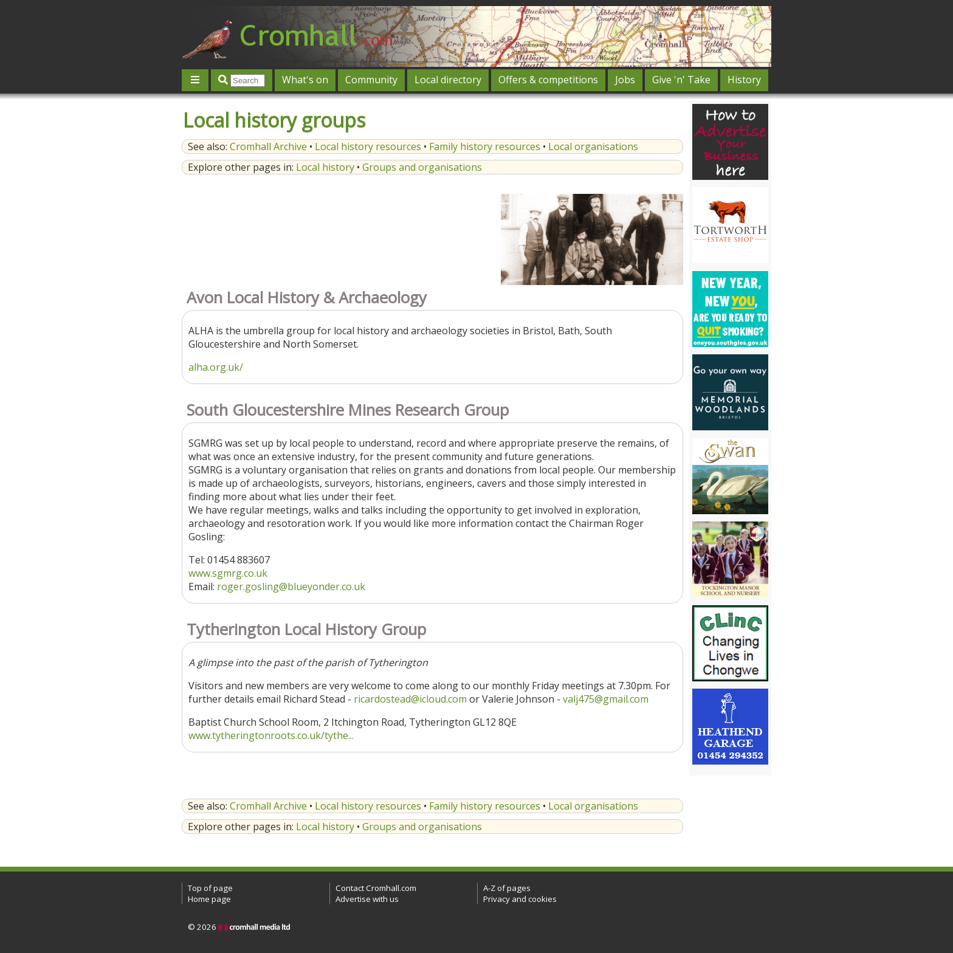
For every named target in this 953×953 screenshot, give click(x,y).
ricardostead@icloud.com (410, 699)
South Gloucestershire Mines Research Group (348, 410)
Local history (325, 167)
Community (371, 79)
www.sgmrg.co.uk (227, 573)
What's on (305, 79)
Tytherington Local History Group (306, 629)
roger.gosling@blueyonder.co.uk (291, 586)
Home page (209, 898)
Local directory (448, 79)
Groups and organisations (422, 167)
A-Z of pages (507, 887)
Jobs (625, 79)
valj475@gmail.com (606, 699)
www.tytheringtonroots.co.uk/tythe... (271, 735)
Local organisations (593, 146)
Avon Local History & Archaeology (307, 297)
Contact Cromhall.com (375, 887)
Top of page (210, 887)
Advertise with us (367, 898)
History (744, 79)
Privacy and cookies (520, 898)
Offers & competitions (548, 79)
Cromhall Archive (268, 146)
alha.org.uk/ (215, 367)
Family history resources (484, 146)
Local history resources (368, 146)
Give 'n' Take (681, 79)
